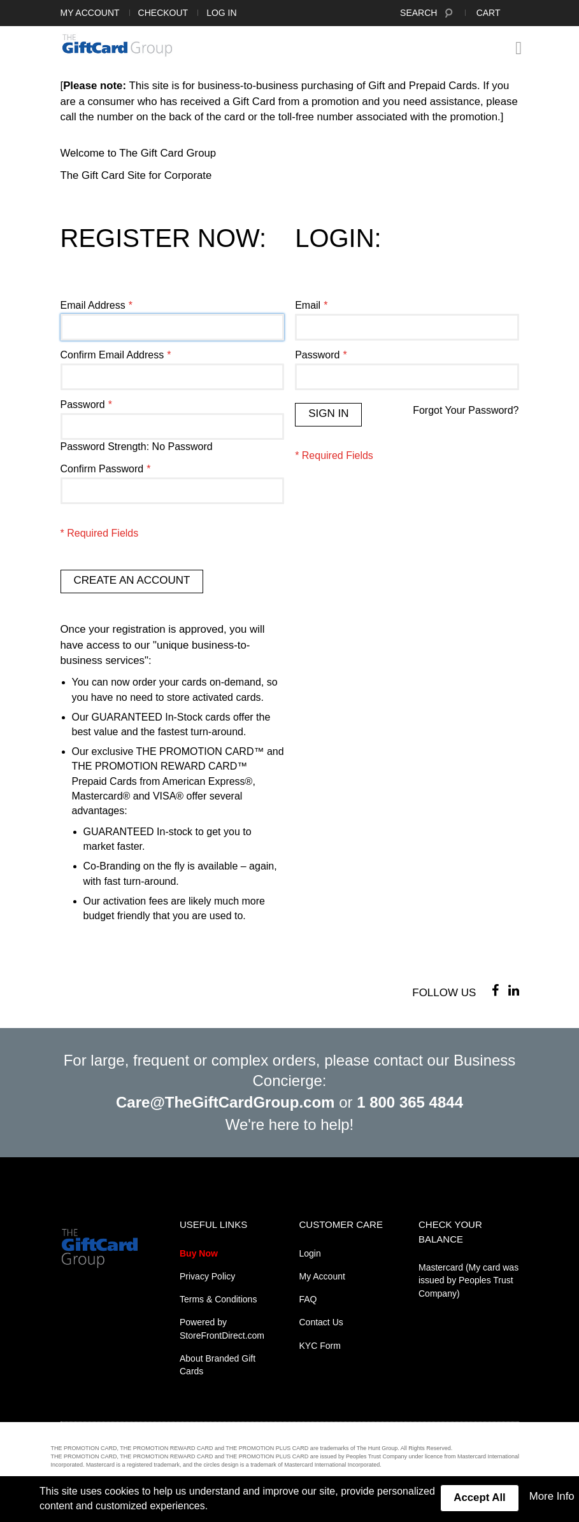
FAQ (308, 1299)
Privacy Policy (207, 1276)
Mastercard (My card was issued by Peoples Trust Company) (468, 1280)
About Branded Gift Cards (217, 1364)
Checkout (163, 13)
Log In (221, 13)
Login (310, 1253)
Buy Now (199, 1253)
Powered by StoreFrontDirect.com (222, 1328)
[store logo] (117, 45)
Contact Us (321, 1322)
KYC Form (320, 1346)
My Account (90, 13)
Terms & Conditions (218, 1299)
